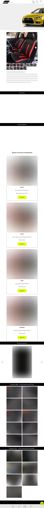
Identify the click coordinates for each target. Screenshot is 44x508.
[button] (37, 2)
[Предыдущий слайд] (2, 362)
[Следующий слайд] (36, 47)
